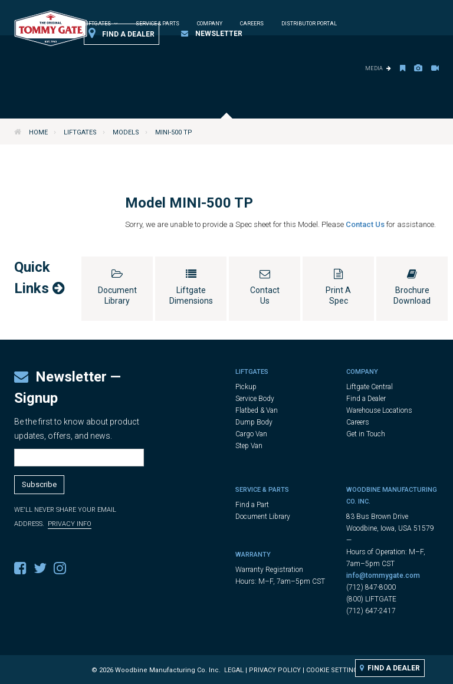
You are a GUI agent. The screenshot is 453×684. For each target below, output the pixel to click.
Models (126, 132)
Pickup (246, 387)
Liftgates (80, 132)
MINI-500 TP (173, 132)
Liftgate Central (369, 387)
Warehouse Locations (379, 410)
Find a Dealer (121, 33)
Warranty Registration (269, 569)
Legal (234, 670)
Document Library (262, 516)
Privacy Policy (275, 670)
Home (38, 132)
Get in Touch (365, 434)
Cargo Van (251, 434)
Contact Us (366, 224)
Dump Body (254, 422)
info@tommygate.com (383, 575)
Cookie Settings (334, 670)
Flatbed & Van (256, 410)
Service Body (254, 398)
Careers (252, 24)
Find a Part (252, 505)
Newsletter (211, 33)
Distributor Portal (309, 24)
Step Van (248, 446)
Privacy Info (69, 524)
